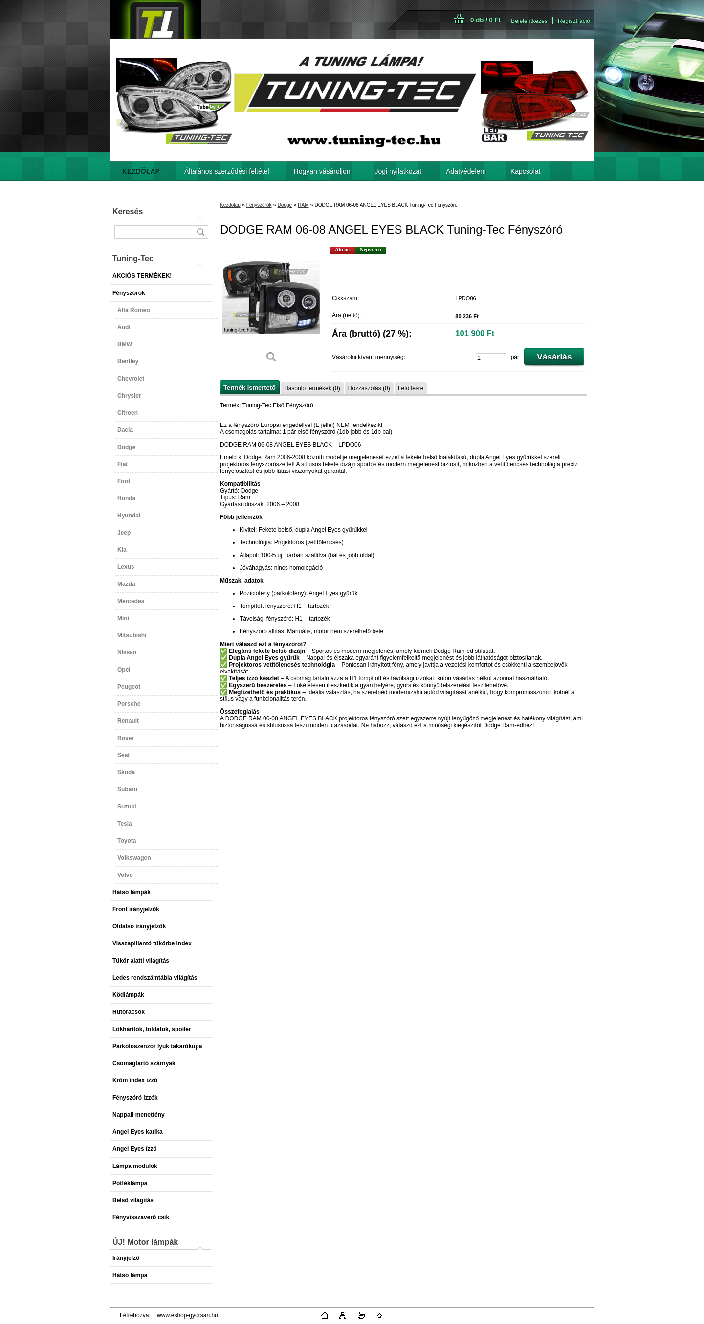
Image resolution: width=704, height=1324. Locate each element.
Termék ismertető (249, 387)
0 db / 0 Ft (485, 19)
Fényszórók (259, 205)
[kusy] (491, 357)
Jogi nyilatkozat (398, 171)
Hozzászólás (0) (369, 388)
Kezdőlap (230, 205)
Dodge (285, 205)
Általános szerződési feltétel (226, 171)
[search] (200, 232)
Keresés (127, 211)
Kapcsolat (525, 171)
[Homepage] (141, 171)
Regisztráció (574, 21)
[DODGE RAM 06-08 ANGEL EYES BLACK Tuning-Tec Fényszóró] (271, 308)
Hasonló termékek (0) (312, 388)
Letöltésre (411, 388)
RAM (303, 205)
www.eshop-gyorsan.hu (187, 1315)
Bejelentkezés (529, 21)
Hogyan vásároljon (322, 171)
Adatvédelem (466, 171)
